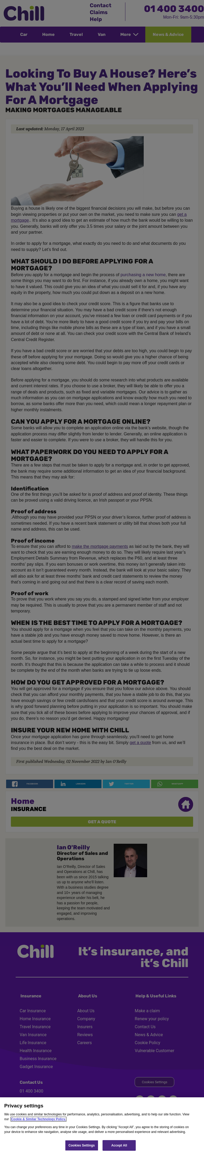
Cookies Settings (82, 1145)
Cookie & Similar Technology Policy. (38, 1119)
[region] (102, 1126)
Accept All (119, 1145)
